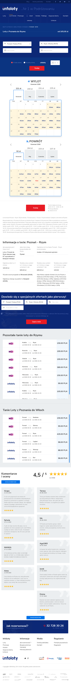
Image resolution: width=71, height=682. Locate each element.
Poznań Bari (30, 458)
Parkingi (43, 16)
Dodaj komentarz (10, 482)
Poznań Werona (31, 425)
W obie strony (16, 62)
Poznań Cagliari (31, 442)
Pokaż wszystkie (35, 617)
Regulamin (57, 645)
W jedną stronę (29, 62)
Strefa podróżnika (38, 2)
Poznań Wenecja (31, 450)
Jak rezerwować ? (25, 643)
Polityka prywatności (61, 643)
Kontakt (65, 16)
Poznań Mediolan (32, 417)
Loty (4, 16)
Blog (28, 2)
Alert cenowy (29, 18)
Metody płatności (25, 650)
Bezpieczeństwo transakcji (25, 646)
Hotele (37, 16)
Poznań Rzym (30, 433)
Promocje (20, 16)
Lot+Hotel (12, 15)
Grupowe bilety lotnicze (53, 18)
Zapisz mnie (36, 322)
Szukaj (37, 68)
